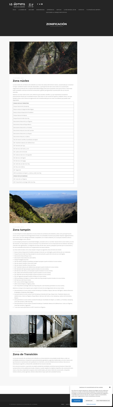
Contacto (81, 9)
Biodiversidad (40, 9)
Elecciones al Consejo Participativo (56, 12)
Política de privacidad (91, 404)
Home (62, 404)
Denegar (89, 400)
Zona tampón (21, 229)
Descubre (31, 9)
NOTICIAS (59, 9)
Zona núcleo (21, 80)
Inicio (14, 9)
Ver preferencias (103, 400)
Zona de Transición (25, 354)
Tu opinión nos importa (93, 9)
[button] (110, 387)
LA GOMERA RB (22, 9)
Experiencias (50, 9)
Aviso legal (69, 404)
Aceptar (77, 400)
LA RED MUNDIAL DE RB (70, 9)
